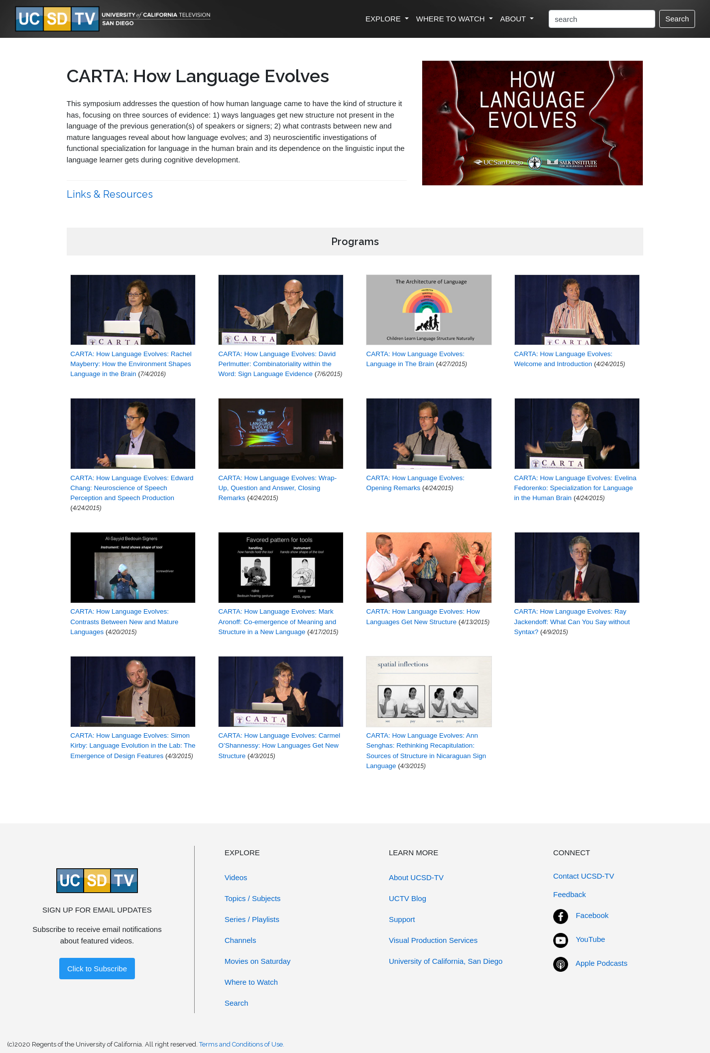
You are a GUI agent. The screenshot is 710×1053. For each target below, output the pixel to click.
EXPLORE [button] (384, 18)
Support (402, 919)
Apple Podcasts (601, 963)
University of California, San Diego (445, 961)
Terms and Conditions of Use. (241, 1044)
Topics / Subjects (253, 898)
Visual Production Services (433, 940)
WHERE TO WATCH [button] (451, 18)
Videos (236, 877)
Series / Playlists (252, 919)
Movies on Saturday (258, 961)
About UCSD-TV (416, 877)
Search (677, 18)
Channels (240, 940)
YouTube (590, 939)
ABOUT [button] (514, 18)
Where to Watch (251, 982)
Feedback (569, 894)
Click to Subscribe (97, 968)
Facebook (592, 915)
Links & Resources (111, 194)
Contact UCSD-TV (583, 876)
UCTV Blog (407, 898)
